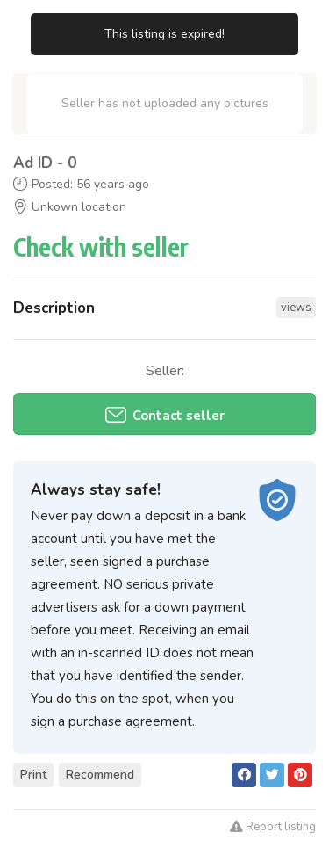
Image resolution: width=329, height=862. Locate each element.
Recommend (100, 774)
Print (33, 774)
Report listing (273, 827)
